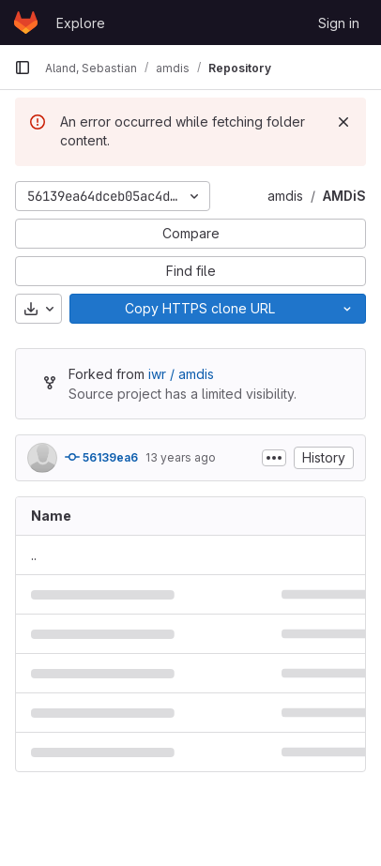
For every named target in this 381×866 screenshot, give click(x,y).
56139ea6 (101, 456)
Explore (80, 23)
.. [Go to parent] (34, 555)
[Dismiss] (343, 122)
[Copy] (199, 309)
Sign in (338, 23)
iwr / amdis (181, 374)
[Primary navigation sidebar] (23, 68)
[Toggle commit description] (274, 457)
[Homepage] (25, 23)
